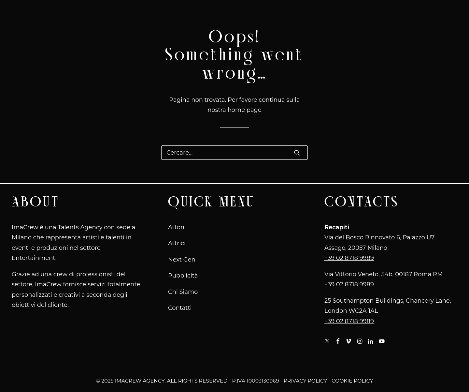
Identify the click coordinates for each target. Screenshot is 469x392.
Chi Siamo (183, 291)
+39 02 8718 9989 (349, 258)
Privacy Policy (305, 381)
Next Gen (181, 259)
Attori (176, 227)
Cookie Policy (352, 381)
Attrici (177, 243)
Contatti (180, 307)
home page (245, 109)
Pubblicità (183, 275)
